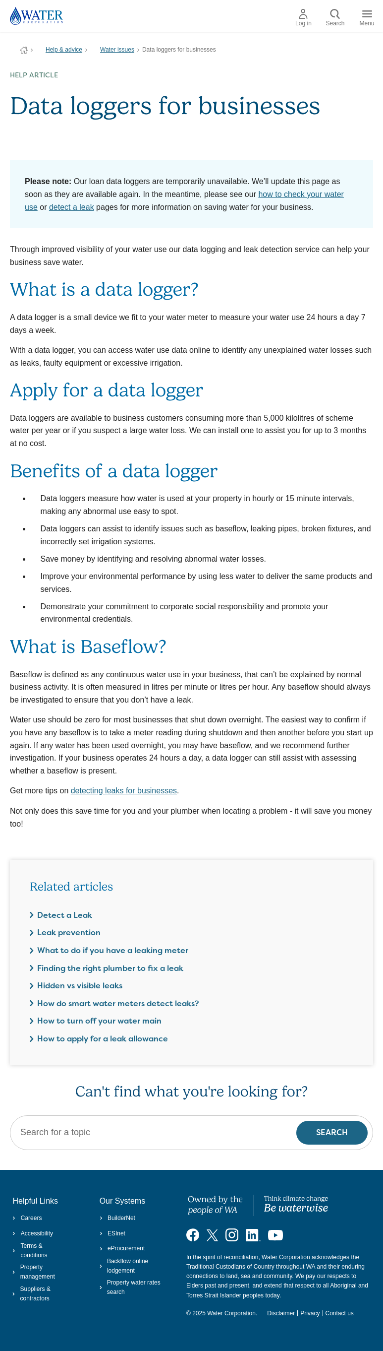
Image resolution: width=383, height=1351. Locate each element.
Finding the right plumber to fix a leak (110, 968)
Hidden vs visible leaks (79, 985)
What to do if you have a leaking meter (112, 950)
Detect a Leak (64, 915)
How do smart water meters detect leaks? (118, 1003)
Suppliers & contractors (31, 1294)
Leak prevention (69, 932)
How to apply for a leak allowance (102, 1038)
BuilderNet (117, 1218)
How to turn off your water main (99, 1021)
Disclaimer (281, 1313)
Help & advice (64, 49)
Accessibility (32, 1233)
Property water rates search (130, 1287)
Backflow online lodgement (124, 1266)
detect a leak (71, 207)
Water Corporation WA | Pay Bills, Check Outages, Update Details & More (24, 50)
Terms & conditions (29, 1250)
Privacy (310, 1313)
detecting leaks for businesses (124, 790)
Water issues (117, 49)
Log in (303, 18)
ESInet (112, 1233)
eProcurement (122, 1248)
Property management (33, 1272)
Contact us (340, 1313)
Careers (27, 1218)
